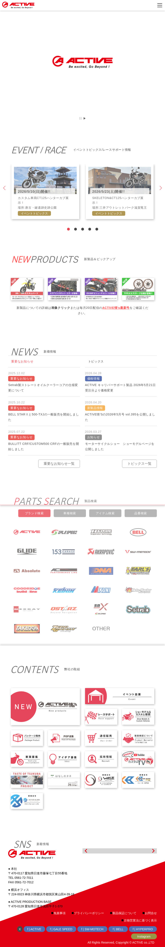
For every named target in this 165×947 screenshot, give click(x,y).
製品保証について (124, 913)
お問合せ (151, 913)
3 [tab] (82, 238)
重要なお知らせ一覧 (59, 473)
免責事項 (59, 913)
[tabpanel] (45, 201)
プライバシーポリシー (89, 913)
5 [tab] (96, 238)
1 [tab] (68, 238)
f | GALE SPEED (61, 929)
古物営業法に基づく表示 (140, 920)
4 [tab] (89, 238)
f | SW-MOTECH (92, 929)
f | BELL (118, 929)
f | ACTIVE (34, 929)
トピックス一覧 (139, 473)
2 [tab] (75, 238)
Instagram (143, 936)
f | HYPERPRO (143, 929)
